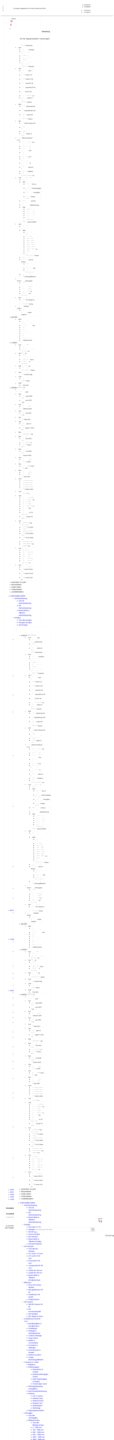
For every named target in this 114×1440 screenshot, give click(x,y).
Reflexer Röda (38, 1401)
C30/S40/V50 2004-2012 (26, 524)
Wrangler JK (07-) (26, 425)
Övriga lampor (33, 1299)
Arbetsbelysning (20, 598)
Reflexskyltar (37, 1405)
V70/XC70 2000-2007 (27, 535)
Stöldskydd (32, 1328)
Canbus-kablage (25, 154)
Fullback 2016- (27, 409)
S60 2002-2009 (28, 527)
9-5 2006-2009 (28, 489)
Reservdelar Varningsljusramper (32, 254)
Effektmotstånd (28, 171)
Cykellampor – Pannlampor (27, 350)
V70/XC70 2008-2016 (27, 539)
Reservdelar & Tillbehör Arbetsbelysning (27, 43)
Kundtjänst (87, 12)
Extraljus (17, 618)
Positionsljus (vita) (30, 198)
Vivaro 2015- (27, 462)
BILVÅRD (15, 317)
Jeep (20, 422)
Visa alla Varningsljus (25, 227)
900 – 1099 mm (38, 1432)
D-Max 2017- (27, 419)
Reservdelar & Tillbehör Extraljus (27, 63)
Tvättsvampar (27, 340)
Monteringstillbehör (29, 277)
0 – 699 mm (37, 1427)
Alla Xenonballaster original (26, 312)
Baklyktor (31, 1364)
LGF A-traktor (38, 1396)
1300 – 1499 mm (39, 1437)
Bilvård (21, 319)
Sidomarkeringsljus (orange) (32, 193)
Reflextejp (36, 1408)
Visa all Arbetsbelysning (36, 641)
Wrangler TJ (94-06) (27, 429)
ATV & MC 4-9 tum (26, 76)
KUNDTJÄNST (16, 587)
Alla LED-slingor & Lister (28, 301)
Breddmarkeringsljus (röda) (33, 189)
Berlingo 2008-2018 (27, 397)
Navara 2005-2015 (26, 452)
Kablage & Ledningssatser (26, 149)
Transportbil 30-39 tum (28, 88)
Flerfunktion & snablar (30, 185)
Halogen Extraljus (25, 53)
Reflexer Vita (37, 1403)
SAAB (20, 479)
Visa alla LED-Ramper (26, 72)
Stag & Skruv (33, 1338)
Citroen (21, 394)
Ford (20, 411)
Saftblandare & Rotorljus (27, 261)
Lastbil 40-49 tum (26, 93)
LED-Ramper (33, 1236)
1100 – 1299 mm (38, 1435)
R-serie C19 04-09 (27, 570)
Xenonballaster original (23, 307)
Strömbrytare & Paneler (27, 168)
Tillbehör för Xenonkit (26, 294)
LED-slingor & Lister (26, 135)
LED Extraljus (23, 625)
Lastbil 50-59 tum (35, 1273)
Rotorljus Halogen (29, 265)
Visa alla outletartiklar (25, 380)
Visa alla (26, 385)
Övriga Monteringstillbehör (27, 175)
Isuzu (20, 417)
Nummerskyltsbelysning (31, 205)
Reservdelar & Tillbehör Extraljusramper (27, 100)
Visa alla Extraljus (25, 620)
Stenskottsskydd (35, 1244)
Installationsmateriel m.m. (24, 139)
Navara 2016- (27, 455)
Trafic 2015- (27, 477)
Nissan (21, 449)
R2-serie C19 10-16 (27, 574)
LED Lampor (28, 1302)
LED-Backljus (33, 1314)
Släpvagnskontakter (29, 222)
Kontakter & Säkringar (26, 164)
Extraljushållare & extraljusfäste (27, 143)
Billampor (27, 1282)
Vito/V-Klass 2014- (26, 446)
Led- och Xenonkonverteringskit (24, 280)
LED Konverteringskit (26, 128)
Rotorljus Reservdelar (29, 271)
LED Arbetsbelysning (36, 645)
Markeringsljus (33, 1367)
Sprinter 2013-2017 (26, 440)
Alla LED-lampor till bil (28, 124)
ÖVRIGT (14, 343)
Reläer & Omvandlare (25, 160)
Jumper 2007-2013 (26, 401)
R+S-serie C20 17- (27, 579)
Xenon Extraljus (34, 1234)
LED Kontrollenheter (26, 356)
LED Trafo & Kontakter (25, 363)
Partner (25, 468)
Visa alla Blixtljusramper (30, 233)
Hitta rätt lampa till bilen (28, 107)
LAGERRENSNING (17, 592)
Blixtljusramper (34, 1420)
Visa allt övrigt (27, 374)
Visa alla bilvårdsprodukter (27, 322)
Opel (20, 458)
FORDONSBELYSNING (17, 596)
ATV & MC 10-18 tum (27, 80)
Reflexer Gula (38, 1398)
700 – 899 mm (38, 1430)
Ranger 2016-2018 (26, 414)
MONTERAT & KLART (19, 582)
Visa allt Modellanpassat (22, 391)
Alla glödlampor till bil (28, 112)
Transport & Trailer (31, 1362)
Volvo (20, 521)
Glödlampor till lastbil (27, 116)
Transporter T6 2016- (27, 518)
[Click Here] (5, 18)
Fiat (20, 405)
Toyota (21, 491)
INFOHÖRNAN (16, 585)
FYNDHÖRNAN (17, 589)
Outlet (21, 377)
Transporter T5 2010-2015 (27, 514)
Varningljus (28, 1413)
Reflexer (31, 1393)
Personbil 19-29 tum (27, 84)
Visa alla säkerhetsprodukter (28, 369)
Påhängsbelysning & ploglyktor (28, 202)
